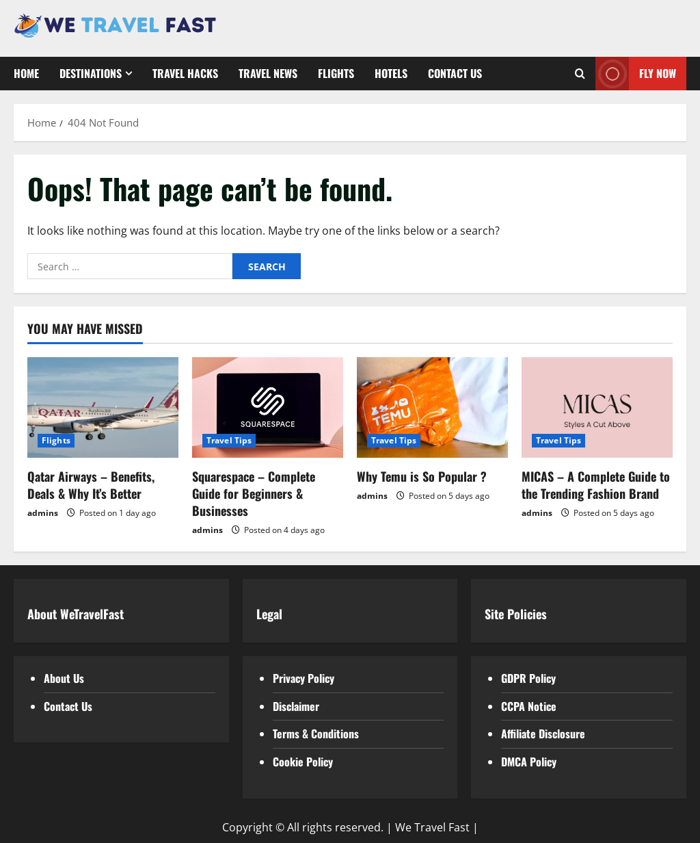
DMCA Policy (528, 761)
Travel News (268, 73)
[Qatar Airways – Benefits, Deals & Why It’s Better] (102, 407)
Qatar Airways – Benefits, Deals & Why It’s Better (90, 484)
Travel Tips (229, 440)
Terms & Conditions (316, 733)
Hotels (391, 73)
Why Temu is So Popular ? (422, 476)
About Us (64, 678)
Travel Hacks (185, 73)
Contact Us (455, 73)
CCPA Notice (528, 706)
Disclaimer (296, 706)
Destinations (90, 73)
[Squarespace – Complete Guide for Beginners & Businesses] (267, 407)
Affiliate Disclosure (543, 733)
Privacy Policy (303, 678)
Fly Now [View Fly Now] (635, 73)
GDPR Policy (528, 678)
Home (26, 73)
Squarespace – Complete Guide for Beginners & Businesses (253, 493)
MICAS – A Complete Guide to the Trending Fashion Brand (596, 484)
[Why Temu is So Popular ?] (432, 407)
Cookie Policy (303, 761)
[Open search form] (580, 73)
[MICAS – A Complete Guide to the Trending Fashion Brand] (597, 407)
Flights (336, 73)
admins (42, 513)
